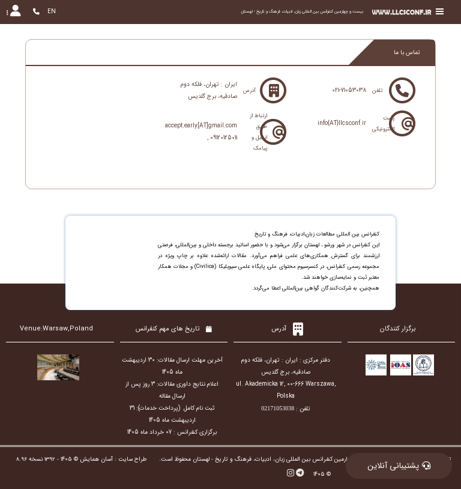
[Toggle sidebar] (440, 11)
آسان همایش (96, 459)
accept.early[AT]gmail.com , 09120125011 (201, 131)
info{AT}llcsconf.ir (342, 123)
